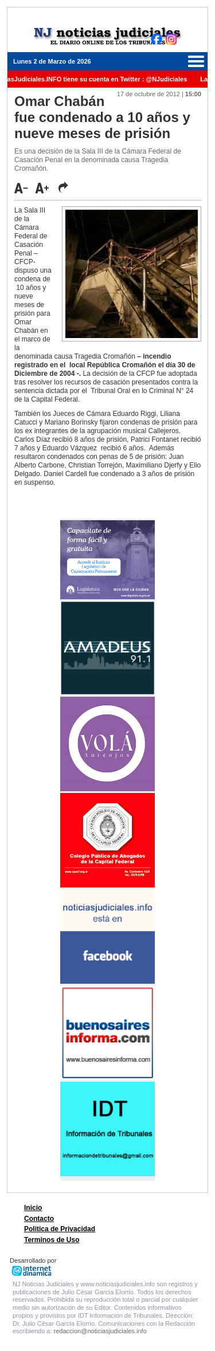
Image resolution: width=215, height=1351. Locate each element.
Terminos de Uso (51, 1240)
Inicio (33, 1208)
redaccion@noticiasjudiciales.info (100, 1331)
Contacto (39, 1219)
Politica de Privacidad (59, 1229)
